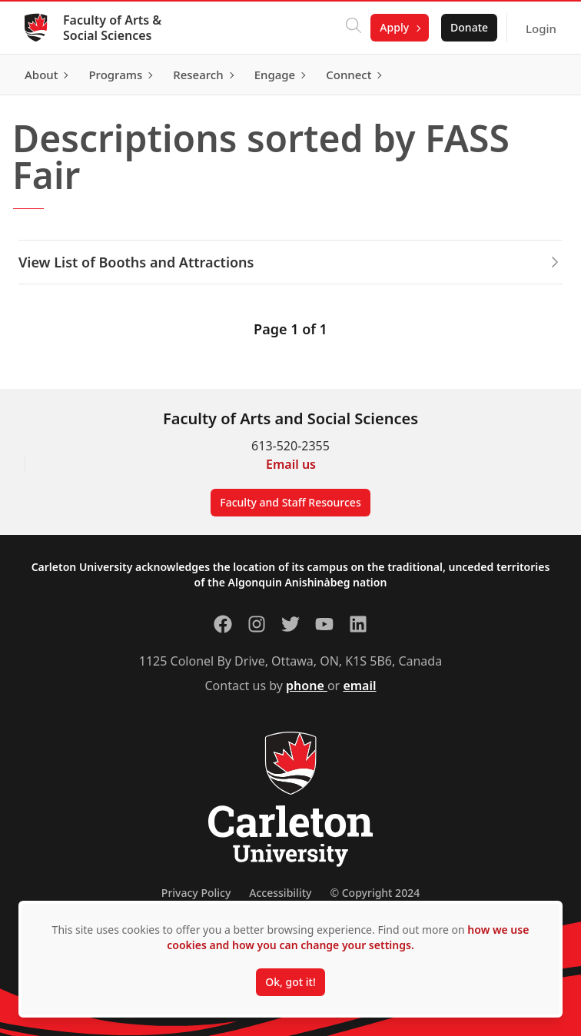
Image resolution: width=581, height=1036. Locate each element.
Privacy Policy (196, 892)
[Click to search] (353, 27)
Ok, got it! (290, 982)
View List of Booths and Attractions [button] (290, 262)
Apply (394, 27)
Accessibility (280, 892)
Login (541, 28)
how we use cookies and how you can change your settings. (348, 937)
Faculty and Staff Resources (290, 502)
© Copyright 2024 (375, 892)
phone (306, 685)
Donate (469, 27)
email (359, 685)
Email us (291, 464)
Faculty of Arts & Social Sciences (112, 27)
